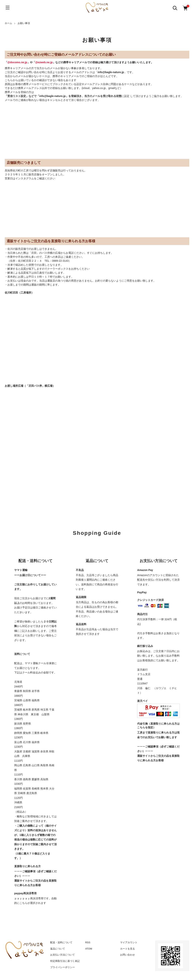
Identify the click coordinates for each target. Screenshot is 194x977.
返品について (57, 948)
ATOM (88, 948)
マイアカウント (128, 942)
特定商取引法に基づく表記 (65, 961)
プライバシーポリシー (62, 967)
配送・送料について (61, 942)
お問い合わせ (127, 954)
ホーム (8, 23)
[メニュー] (7, 7)
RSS (87, 942)
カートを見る (127, 948)
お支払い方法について (62, 954)
